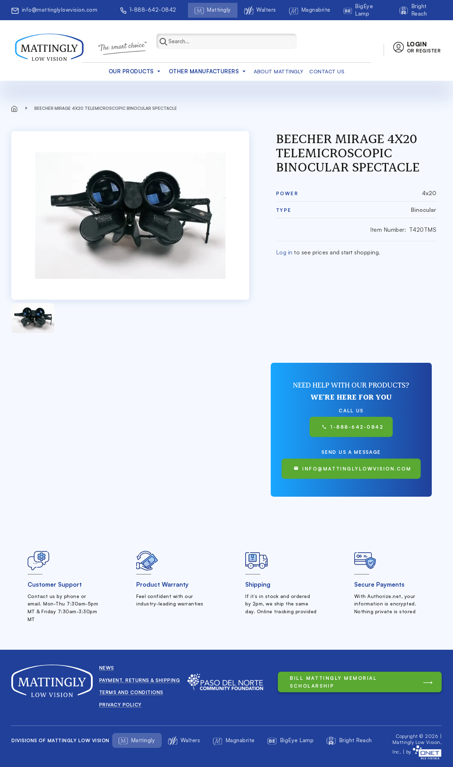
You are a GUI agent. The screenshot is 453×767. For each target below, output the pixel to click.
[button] (417, 47)
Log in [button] (284, 252)
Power (287, 193)
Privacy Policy (120, 704)
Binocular (423, 209)
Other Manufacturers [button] (208, 71)
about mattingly (279, 71)
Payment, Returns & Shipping (139, 680)
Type (284, 210)
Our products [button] (136, 71)
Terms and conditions (131, 692)
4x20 (429, 193)
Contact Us (326, 71)
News (106, 668)
